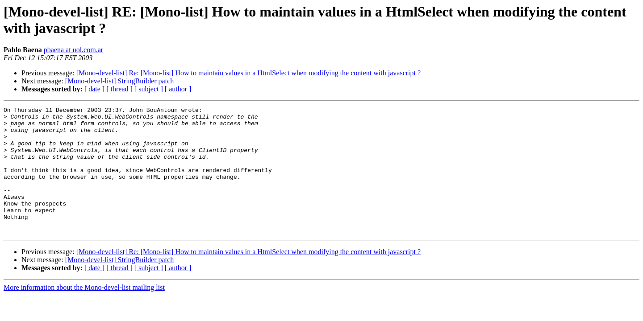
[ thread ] (119, 89)
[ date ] (94, 89)
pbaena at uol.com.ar (73, 50)
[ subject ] (148, 89)
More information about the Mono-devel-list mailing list (84, 313)
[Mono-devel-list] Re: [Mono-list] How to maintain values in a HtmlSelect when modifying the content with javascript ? (248, 73)
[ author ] (178, 89)
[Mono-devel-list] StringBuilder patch (119, 81)
